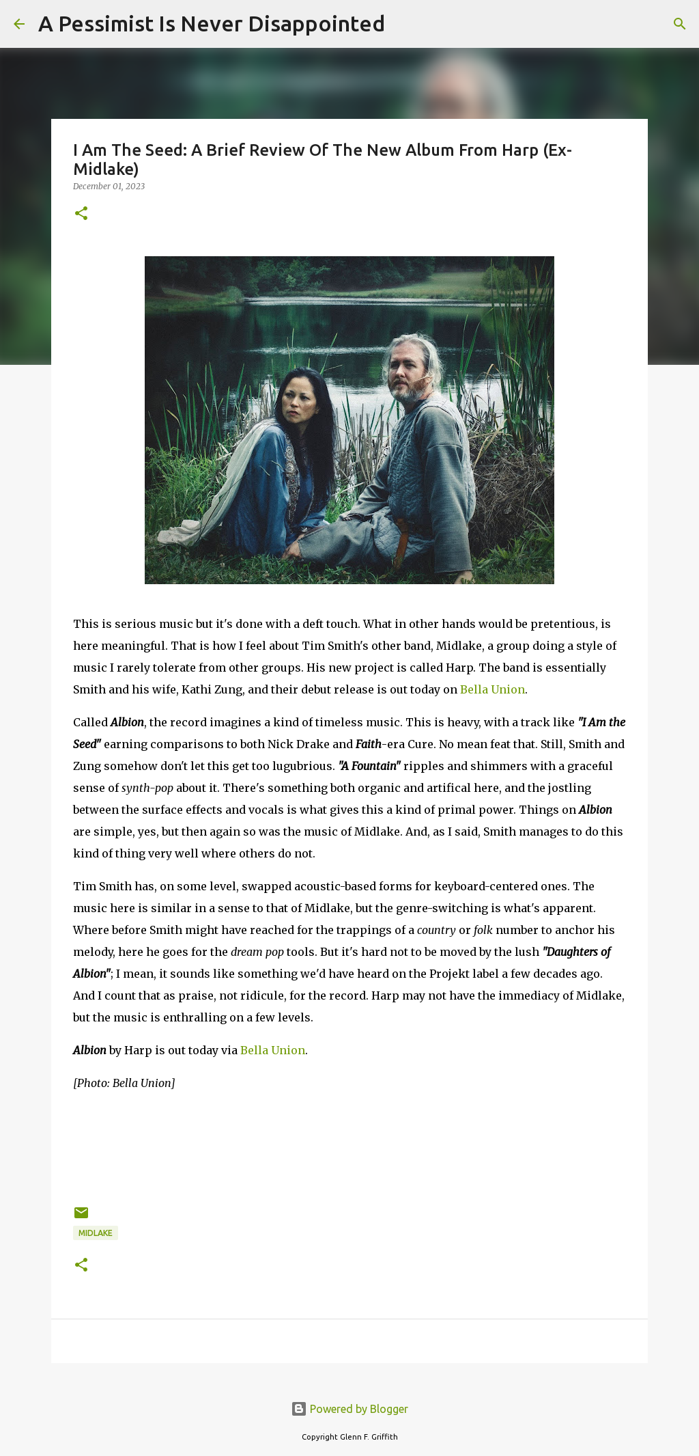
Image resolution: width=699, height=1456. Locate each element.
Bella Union (492, 689)
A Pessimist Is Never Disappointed (211, 23)
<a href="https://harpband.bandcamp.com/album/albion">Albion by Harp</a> (349, 1146)
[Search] (404, 24)
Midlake (96, 1232)
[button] (81, 214)
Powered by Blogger (349, 1409)
